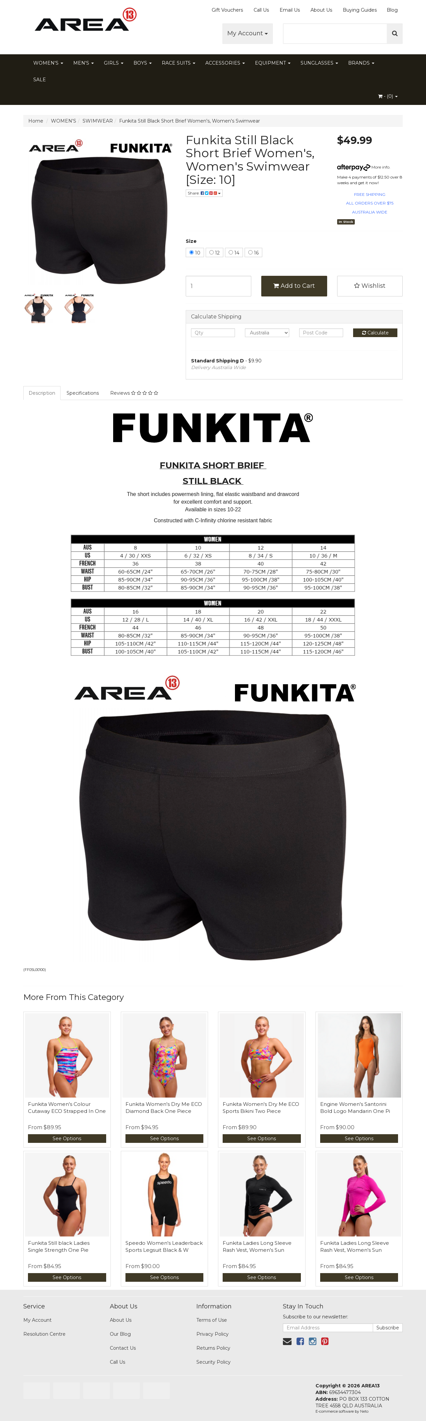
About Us (321, 10)
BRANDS (361, 63)
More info (363, 167)
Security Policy (213, 1362)
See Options (67, 1139)
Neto (364, 1411)
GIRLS (113, 63)
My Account (247, 33)
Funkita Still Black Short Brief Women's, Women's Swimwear (189, 121)
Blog (392, 10)
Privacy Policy (212, 1334)
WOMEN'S (48, 63)
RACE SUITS (178, 63)
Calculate (375, 333)
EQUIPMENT (273, 63)
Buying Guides (360, 10)
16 (253, 253)
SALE (39, 80)
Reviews (134, 393)
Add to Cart (294, 285)
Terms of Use (211, 1320)
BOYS (142, 63)
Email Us (290, 10)
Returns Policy (213, 1348)
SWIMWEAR (98, 121)
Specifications (83, 393)
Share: (204, 193)
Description (42, 393)
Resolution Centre (44, 1334)
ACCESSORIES (225, 63)
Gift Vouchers (227, 10)
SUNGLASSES (319, 63)
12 (214, 253)
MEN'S (83, 63)
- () (388, 96)
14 (234, 253)
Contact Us (123, 1348)
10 (194, 253)
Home (35, 121)
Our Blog (120, 1334)
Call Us (261, 10)
